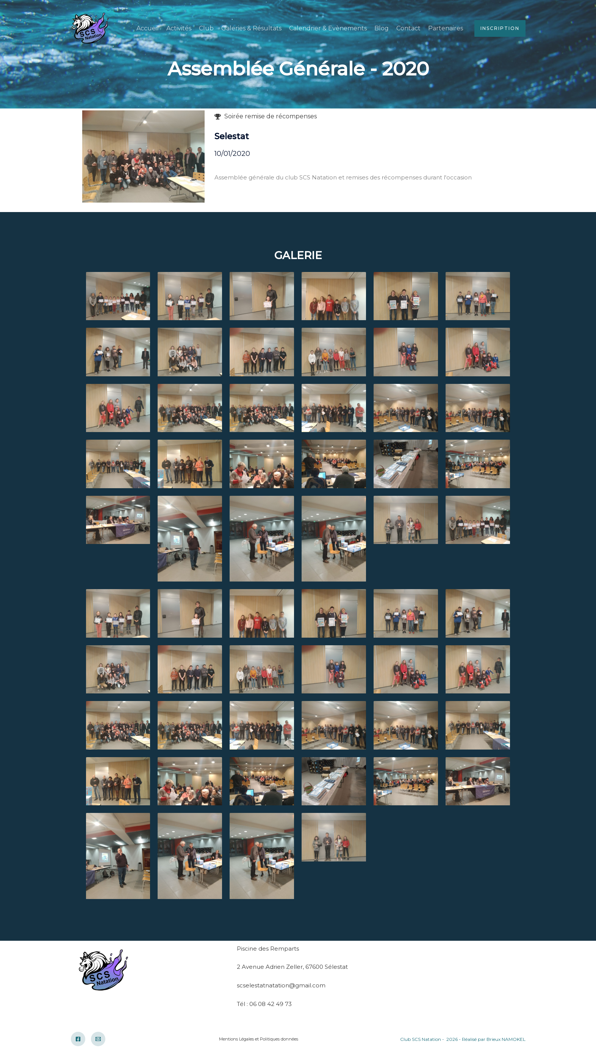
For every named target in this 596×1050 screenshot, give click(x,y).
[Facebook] (78, 1039)
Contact (408, 28)
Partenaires (445, 28)
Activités (178, 28)
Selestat (231, 136)
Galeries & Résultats (251, 28)
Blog (381, 28)
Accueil (147, 28)
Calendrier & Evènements (328, 28)
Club (206, 28)
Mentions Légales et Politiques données (258, 1039)
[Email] (98, 1039)
